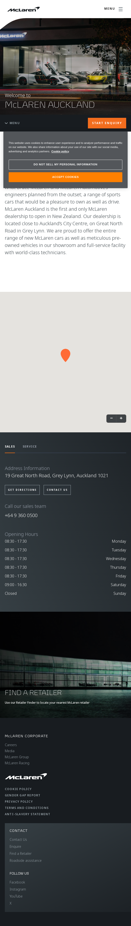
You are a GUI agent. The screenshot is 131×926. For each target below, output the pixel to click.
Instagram (18, 889)
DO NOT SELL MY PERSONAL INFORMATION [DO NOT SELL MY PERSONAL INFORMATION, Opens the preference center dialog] (66, 164)
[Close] (121, 137)
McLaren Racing (17, 763)
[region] (65, 160)
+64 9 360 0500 (21, 515)
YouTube (16, 896)
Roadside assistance (26, 860)
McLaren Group (17, 757)
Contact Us (18, 839)
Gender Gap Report (22, 795)
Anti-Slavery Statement (27, 814)
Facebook (17, 882)
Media (9, 751)
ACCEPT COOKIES (65, 176)
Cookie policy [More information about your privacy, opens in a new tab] (60, 151)
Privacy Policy (19, 802)
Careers (11, 745)
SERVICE (30, 446)
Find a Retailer (21, 853)
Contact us (57, 489)
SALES (10, 446)
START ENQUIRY (107, 123)
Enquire (15, 846)
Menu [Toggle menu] (12, 123)
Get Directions (22, 489)
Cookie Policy (18, 789)
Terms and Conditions (27, 808)
